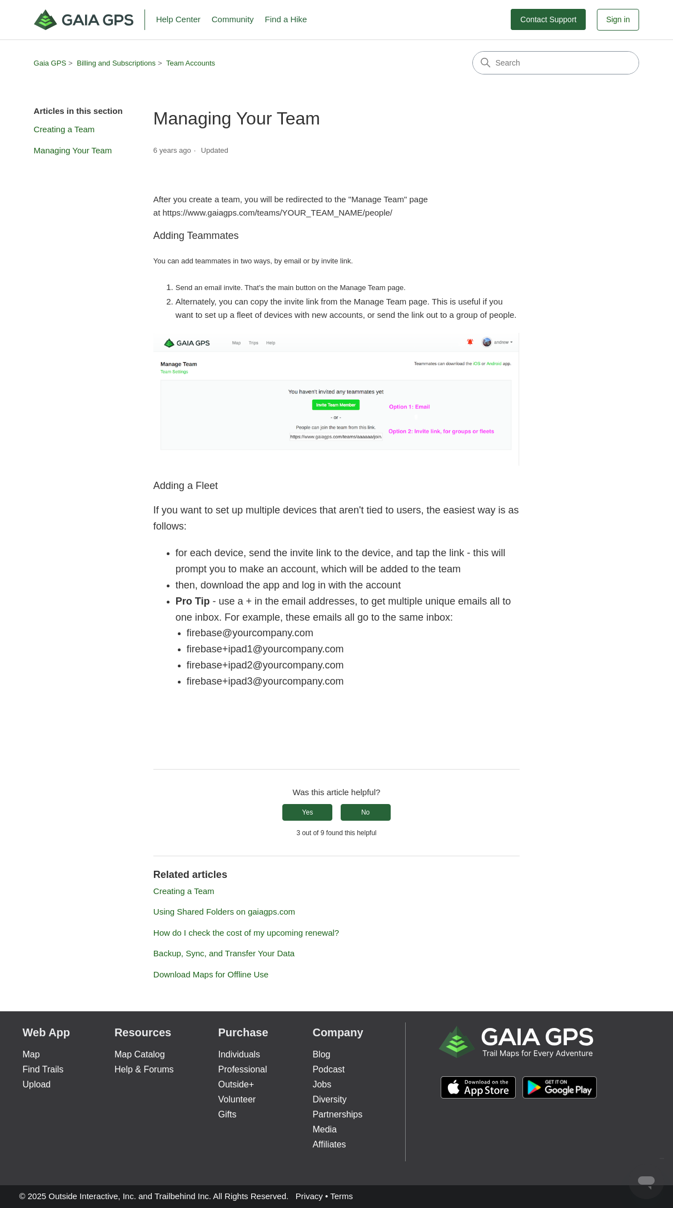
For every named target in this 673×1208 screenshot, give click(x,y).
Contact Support (548, 19)
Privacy (309, 1196)
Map (31, 1054)
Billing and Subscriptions (116, 63)
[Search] (556, 63)
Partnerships (337, 1114)
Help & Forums (144, 1069)
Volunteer (237, 1099)
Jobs (321, 1084)
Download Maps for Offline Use (210, 974)
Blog (321, 1054)
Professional (242, 1069)
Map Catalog (139, 1054)
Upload (37, 1084)
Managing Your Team (73, 150)
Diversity (329, 1099)
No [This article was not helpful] (365, 812)
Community (233, 19)
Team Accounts (190, 63)
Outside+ (236, 1084)
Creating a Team (64, 129)
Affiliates (329, 1144)
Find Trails (43, 1069)
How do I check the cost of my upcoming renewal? (246, 932)
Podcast (328, 1069)
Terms (341, 1196)
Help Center (178, 19)
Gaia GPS (50, 63)
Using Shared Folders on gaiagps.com (224, 911)
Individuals (239, 1054)
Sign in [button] (618, 19)
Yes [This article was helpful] (307, 812)
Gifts (227, 1114)
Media (324, 1129)
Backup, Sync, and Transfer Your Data (224, 953)
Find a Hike (286, 19)
